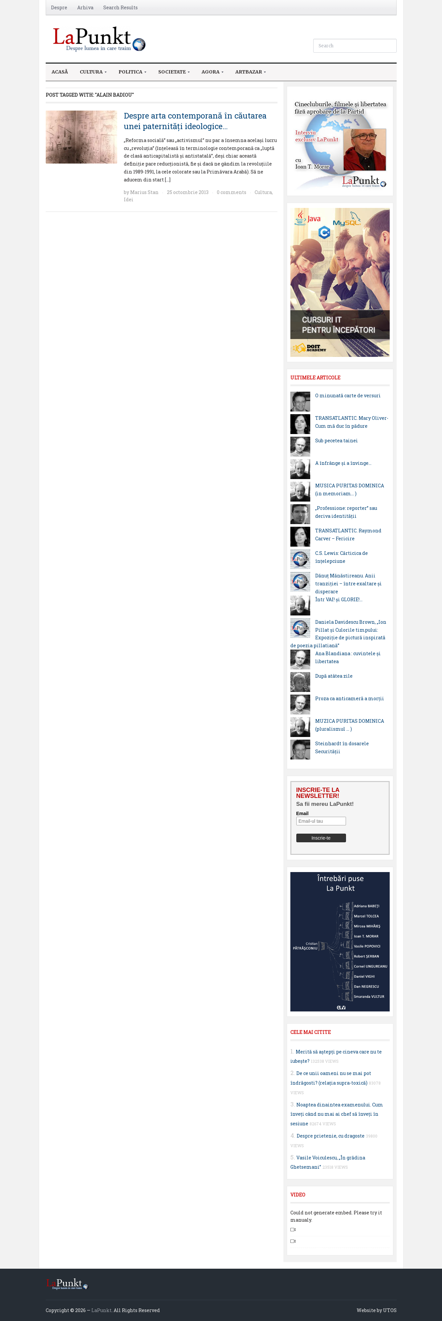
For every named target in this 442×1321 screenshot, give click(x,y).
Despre (59, 7)
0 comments (231, 192)
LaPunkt (101, 1310)
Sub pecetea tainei (336, 440)
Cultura (90, 74)
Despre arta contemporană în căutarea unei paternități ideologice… (195, 120)
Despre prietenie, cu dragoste (331, 1136)
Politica (129, 74)
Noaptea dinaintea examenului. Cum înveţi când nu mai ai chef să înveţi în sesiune (336, 1114)
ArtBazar (247, 74)
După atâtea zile (334, 676)
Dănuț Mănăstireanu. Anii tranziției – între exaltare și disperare (348, 583)
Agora (209, 74)
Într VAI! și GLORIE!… (339, 599)
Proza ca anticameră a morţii (349, 698)
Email (302, 813)
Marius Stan (144, 192)
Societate (171, 74)
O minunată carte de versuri (348, 395)
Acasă (60, 72)
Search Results (120, 7)
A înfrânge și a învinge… (343, 463)
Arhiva (85, 7)
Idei (128, 199)
